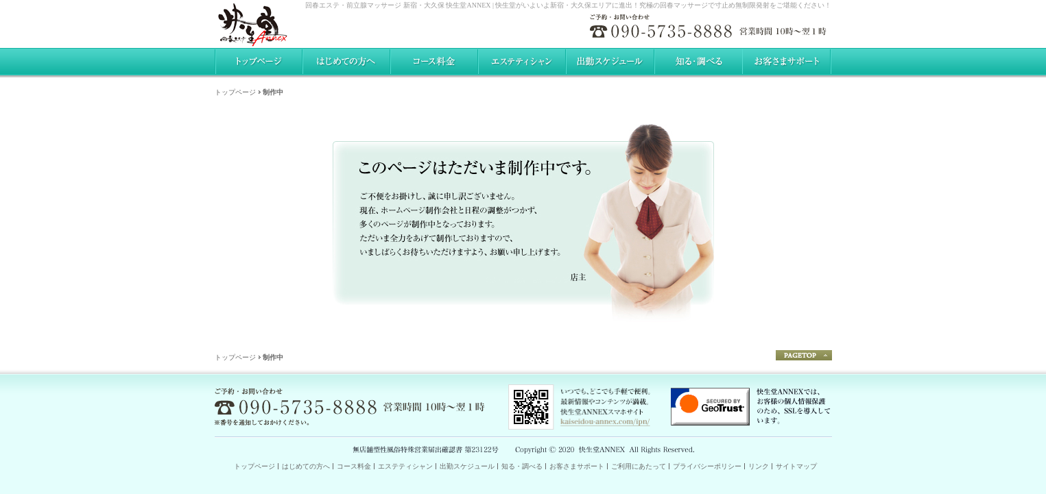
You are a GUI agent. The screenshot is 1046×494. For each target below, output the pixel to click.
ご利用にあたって (638, 466)
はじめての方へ (306, 466)
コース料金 (354, 466)
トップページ (235, 92)
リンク (758, 466)
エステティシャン (405, 466)
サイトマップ (796, 466)
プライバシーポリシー (707, 466)
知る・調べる (522, 466)
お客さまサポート (576, 466)
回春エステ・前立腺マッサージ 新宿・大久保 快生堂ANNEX (397, 5)
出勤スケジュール (467, 466)
